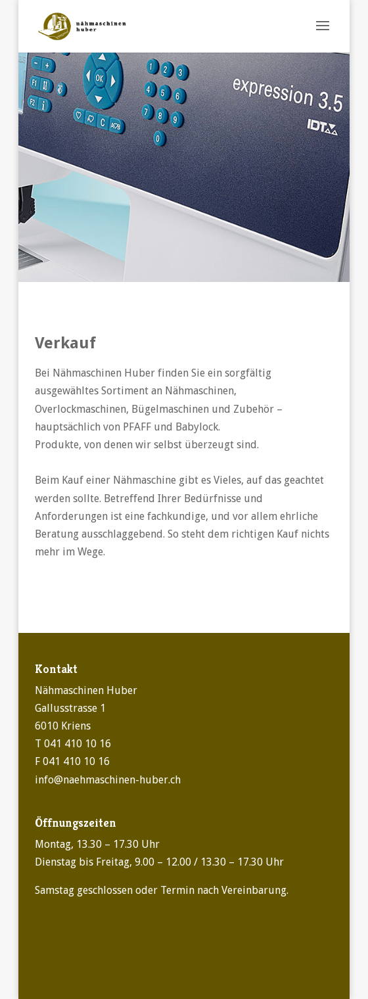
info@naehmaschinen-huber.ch (108, 780)
